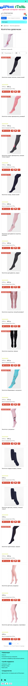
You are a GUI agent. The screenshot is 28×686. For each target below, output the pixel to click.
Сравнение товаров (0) (6, 49)
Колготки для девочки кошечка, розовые (11, 234)
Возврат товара (5, 665)
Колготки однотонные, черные (11, 546)
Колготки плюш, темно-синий (10, 194)
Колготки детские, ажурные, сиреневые (13, 624)
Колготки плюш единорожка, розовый (13, 116)
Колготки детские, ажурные (10, 585)
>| (17, 643)
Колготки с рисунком (8, 429)
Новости (3, 654)
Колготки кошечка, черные (10, 351)
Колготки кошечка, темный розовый (13, 312)
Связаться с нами (5, 664)
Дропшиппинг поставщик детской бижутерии (12, 673)
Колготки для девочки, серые (10, 273)
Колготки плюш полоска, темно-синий (13, 77)
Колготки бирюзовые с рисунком (12, 390)
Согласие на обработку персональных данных (12, 658)
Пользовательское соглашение (9, 656)
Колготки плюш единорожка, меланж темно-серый (13, 156)
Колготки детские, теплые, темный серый (12, 508)
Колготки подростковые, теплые (11, 468)
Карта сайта (4, 667)
